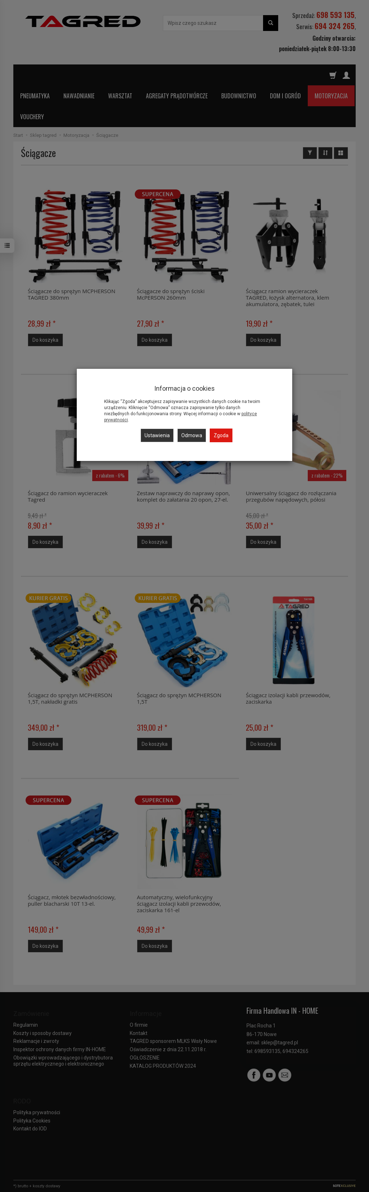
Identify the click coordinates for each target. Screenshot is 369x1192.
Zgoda (221, 435)
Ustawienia (157, 435)
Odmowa (191, 435)
